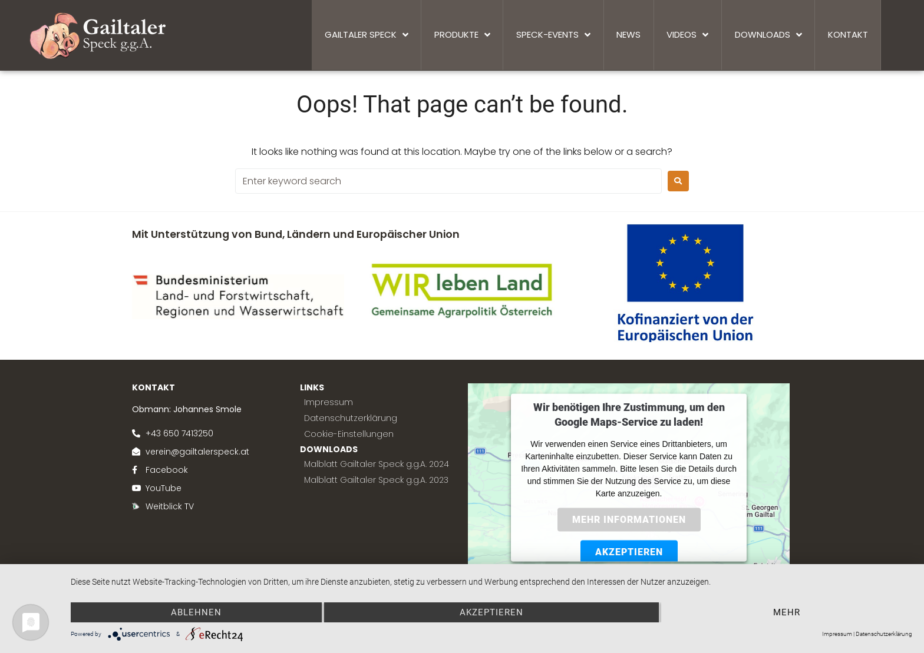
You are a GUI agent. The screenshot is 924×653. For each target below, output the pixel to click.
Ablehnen (196, 612)
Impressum (837, 634)
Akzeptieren (491, 612)
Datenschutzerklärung (884, 634)
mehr (786, 612)
